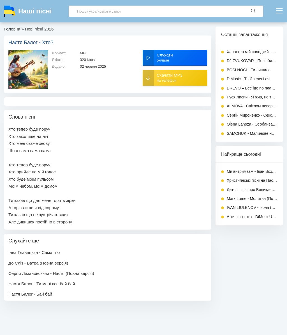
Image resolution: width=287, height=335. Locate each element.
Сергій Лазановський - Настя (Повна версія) (51, 273)
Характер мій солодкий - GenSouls (252, 51)
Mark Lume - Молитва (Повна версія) (252, 198)
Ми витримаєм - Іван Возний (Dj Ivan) (252, 171)
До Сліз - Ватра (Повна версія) (38, 263)
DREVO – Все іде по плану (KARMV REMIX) (252, 88)
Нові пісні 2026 (39, 29)
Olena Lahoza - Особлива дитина (252, 124)
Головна (12, 29)
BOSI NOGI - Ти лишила (248, 70)
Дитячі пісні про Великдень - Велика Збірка (252, 189)
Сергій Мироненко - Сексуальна (252, 115)
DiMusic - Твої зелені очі (248, 79)
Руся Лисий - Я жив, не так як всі (252, 97)
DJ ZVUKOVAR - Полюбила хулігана (252, 60)
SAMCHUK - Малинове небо (252, 133)
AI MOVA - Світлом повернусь (252, 106)
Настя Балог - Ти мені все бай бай (41, 283)
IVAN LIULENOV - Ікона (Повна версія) (252, 207)
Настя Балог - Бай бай (30, 294)
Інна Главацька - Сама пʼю (34, 252)
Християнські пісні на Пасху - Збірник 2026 (252, 180)
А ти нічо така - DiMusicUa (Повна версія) (252, 216)
